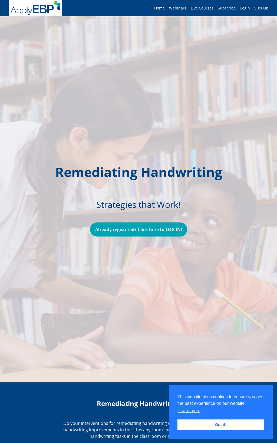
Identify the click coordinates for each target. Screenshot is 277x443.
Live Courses (202, 8)
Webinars (177, 8)
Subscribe (227, 8)
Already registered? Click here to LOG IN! (138, 229)
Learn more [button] (189, 410)
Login (245, 8)
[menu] (209, 8)
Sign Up (261, 8)
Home (159, 8)
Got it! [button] (220, 424)
